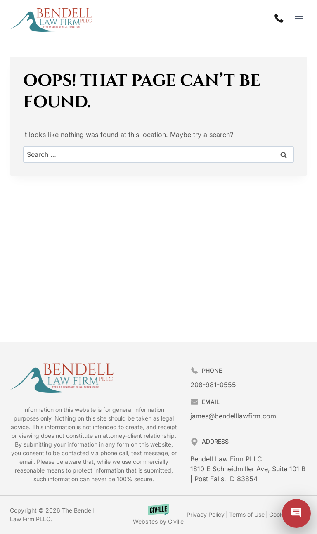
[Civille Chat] (296, 513)
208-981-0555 (213, 384)
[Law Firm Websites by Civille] (158, 515)
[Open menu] (298, 18)
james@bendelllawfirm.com (233, 416)
